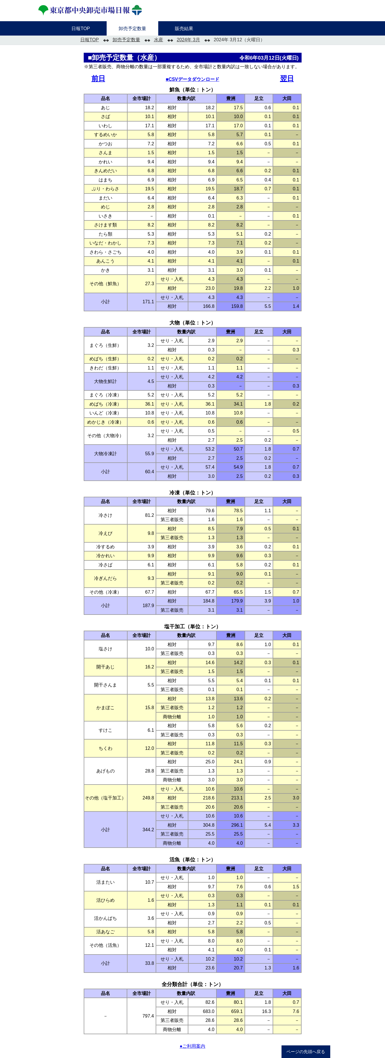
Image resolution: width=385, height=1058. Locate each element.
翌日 (287, 78)
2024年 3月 (188, 39)
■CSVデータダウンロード (192, 79)
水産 (158, 39)
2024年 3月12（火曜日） (239, 39)
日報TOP (89, 39)
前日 (98, 78)
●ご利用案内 (193, 1046)
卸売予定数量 (126, 39)
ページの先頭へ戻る (305, 1051)
